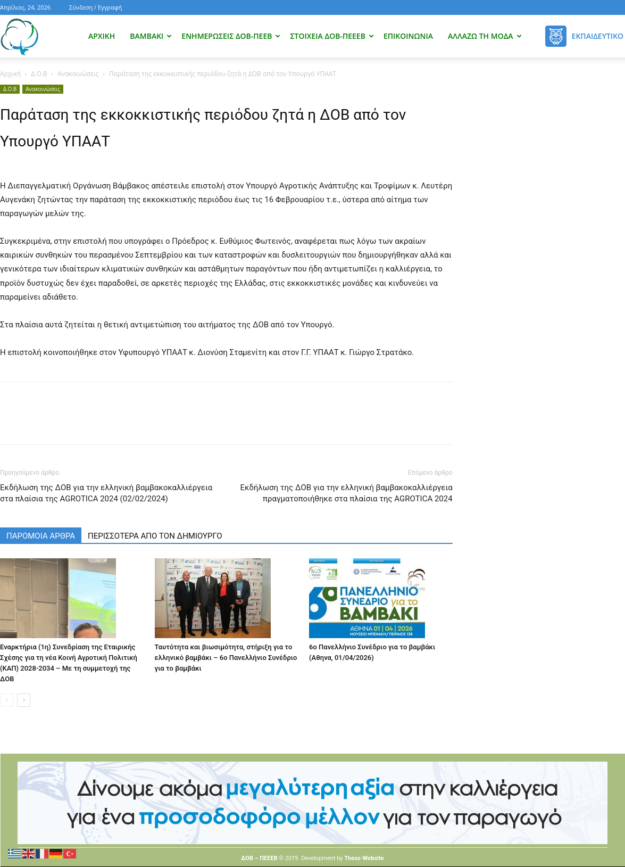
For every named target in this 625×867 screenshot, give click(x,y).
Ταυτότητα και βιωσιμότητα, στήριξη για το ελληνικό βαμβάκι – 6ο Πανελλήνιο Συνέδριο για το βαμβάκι (226, 657)
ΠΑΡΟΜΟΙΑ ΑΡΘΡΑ (40, 536)
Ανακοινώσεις (78, 73)
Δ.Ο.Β (39, 73)
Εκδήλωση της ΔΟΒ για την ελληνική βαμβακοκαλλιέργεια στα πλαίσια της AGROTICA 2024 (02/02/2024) (106, 493)
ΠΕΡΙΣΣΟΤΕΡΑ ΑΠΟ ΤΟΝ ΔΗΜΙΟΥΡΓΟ (155, 536)
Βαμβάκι (151, 36)
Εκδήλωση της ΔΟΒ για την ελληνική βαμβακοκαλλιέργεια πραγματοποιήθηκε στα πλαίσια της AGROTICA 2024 (346, 493)
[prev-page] (6, 700)
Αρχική (101, 36)
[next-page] (23, 700)
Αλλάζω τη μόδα (485, 36)
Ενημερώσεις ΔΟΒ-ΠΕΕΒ (230, 36)
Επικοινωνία (408, 36)
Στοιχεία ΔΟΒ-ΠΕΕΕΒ (331, 36)
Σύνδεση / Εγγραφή (95, 7)
